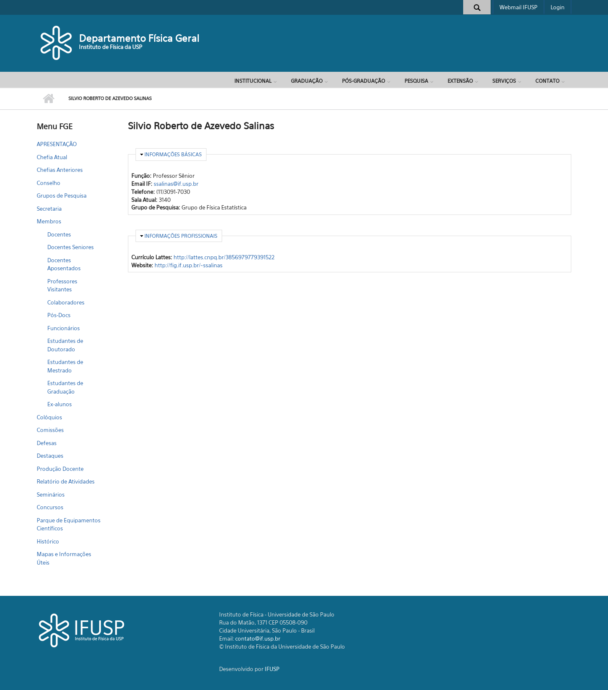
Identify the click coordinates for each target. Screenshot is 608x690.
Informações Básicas (173, 154)
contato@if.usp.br (257, 638)
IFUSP (272, 669)
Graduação (307, 81)
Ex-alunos (59, 404)
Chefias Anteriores (60, 169)
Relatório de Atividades (66, 481)
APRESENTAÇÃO (57, 144)
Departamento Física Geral (139, 38)
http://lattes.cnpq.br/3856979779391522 (224, 257)
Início (48, 98)
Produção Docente (60, 468)
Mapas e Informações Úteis (64, 558)
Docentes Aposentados (64, 264)
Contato (547, 81)
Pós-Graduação (363, 81)
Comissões (50, 429)
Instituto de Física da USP (110, 46)
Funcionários (63, 328)
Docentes (59, 234)
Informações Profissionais (180, 236)
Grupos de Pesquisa (62, 195)
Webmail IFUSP (518, 7)
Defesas (47, 443)
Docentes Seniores (70, 247)
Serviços (504, 81)
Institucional (252, 81)
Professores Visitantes (62, 285)
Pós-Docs (59, 315)
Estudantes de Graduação (65, 387)
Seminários (51, 494)
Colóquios (49, 417)
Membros (49, 221)
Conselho (48, 182)
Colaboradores (65, 302)
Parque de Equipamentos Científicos (68, 524)
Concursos (50, 507)
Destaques (50, 455)
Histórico (48, 541)
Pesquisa (416, 81)
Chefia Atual (52, 157)
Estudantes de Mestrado (65, 366)
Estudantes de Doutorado (65, 345)
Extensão (460, 81)
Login (558, 7)
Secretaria (49, 208)
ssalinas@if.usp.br (176, 183)
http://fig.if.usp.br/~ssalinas (189, 265)
